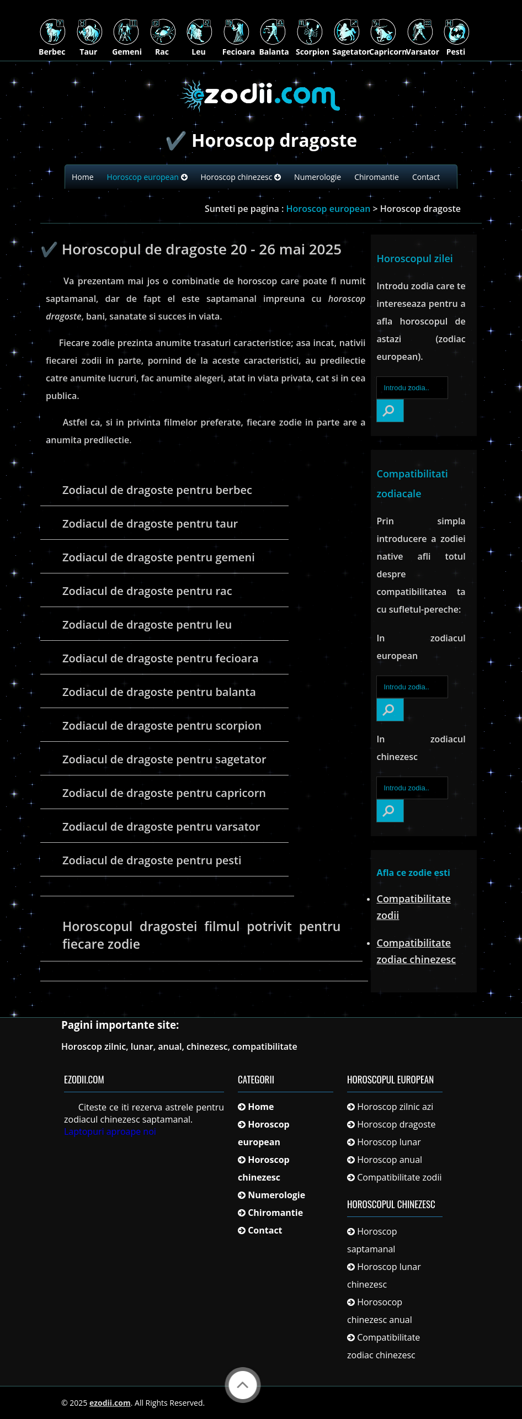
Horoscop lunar (389, 1142)
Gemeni (127, 47)
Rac (163, 47)
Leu (199, 47)
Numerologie (317, 177)
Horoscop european (147, 177)
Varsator (422, 47)
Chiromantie (376, 177)
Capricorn (388, 47)
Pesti (456, 47)
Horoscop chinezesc (241, 177)
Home (83, 177)
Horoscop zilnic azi (395, 1107)
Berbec (52, 47)
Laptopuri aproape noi (110, 1131)
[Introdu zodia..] (412, 387)
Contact (426, 177)
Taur (89, 47)
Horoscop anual (389, 1160)
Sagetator (351, 47)
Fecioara (238, 47)
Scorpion (312, 47)
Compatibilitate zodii (399, 1177)
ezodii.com (110, 1402)
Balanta (274, 47)
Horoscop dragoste (396, 1124)
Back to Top (243, 1385)
